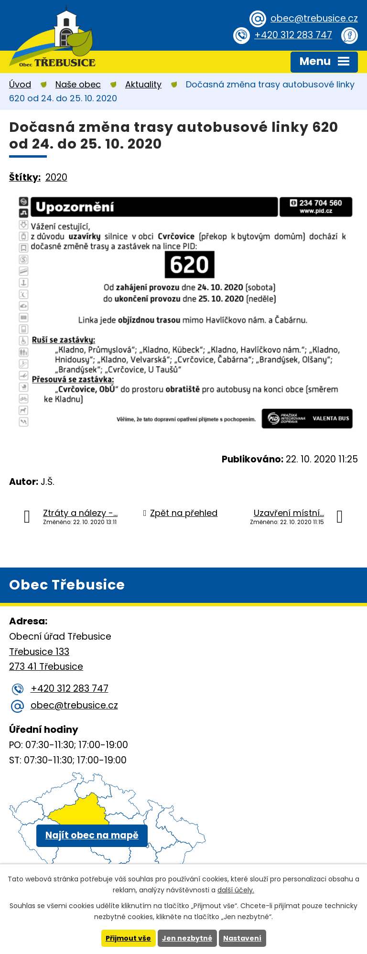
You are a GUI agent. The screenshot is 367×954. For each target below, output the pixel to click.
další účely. (235, 890)
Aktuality (143, 84)
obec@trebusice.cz (314, 18)
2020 (56, 177)
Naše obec (78, 84)
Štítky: (25, 177)
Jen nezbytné (187, 938)
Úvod (20, 84)
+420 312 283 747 (293, 35)
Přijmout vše (128, 938)
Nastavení (242, 938)
